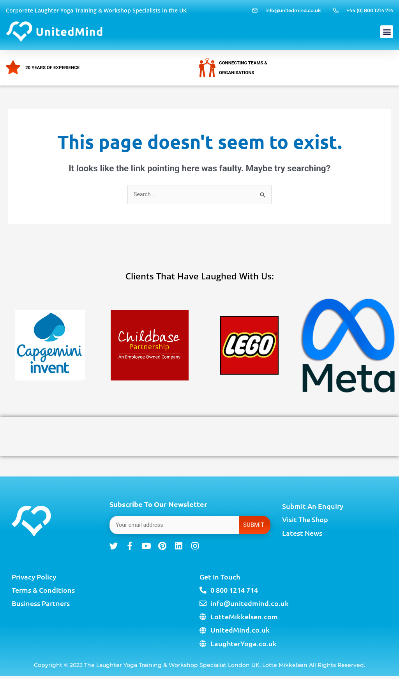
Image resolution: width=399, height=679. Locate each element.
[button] (386, 31)
